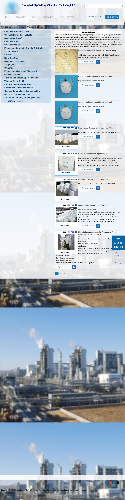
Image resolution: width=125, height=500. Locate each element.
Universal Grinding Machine (17, 94)
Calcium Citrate (11, 41)
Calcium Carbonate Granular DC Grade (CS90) (97, 51)
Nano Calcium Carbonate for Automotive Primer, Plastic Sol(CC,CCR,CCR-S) (98, 233)
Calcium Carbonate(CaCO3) (17, 32)
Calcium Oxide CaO (13, 38)
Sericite (7, 55)
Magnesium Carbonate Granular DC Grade (23, 48)
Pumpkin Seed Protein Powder (18, 84)
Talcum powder (11, 51)
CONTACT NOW (112, 17)
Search (122, 6)
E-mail (117, 256)
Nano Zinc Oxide (12, 58)
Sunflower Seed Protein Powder (18, 88)
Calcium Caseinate (12, 45)
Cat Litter (8, 68)
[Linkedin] (114, 482)
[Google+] (89, 2)
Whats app (118, 263)
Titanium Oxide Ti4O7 (14, 81)
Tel (116, 252)
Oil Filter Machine (12, 74)
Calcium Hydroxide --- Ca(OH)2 (18, 35)
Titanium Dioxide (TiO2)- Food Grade (21, 78)
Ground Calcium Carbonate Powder (92, 205)
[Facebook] (86, 2)
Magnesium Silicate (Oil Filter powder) (21, 71)
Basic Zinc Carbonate (14, 61)
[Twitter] (118, 482)
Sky (116, 259)
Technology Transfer (13, 101)
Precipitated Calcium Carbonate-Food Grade (96, 128)
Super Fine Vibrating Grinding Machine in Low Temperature (26, 98)
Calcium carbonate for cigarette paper (93, 154)
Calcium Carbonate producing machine (22, 91)
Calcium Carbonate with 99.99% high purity (95, 76)
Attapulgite (9, 65)
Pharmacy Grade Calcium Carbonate (93, 179)
